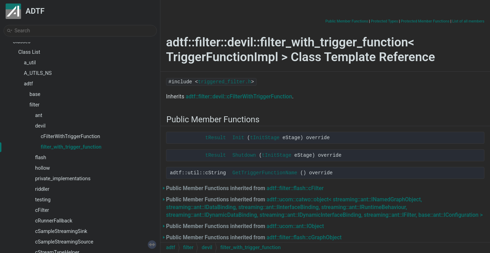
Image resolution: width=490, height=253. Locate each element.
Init (238, 138)
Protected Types (384, 21)
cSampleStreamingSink (61, 231)
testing (43, 200)
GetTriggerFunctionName (264, 173)
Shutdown (244, 155)
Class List (29, 52)
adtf (28, 84)
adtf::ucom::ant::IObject (295, 226)
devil (40, 126)
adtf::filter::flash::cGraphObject (304, 237)
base (34, 94)
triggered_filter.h (224, 82)
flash (40, 158)
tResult (215, 138)
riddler (42, 189)
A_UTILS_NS (38, 73)
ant (38, 115)
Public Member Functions (346, 21)
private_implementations (63, 179)
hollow (42, 168)
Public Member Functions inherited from (245, 188)
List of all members (468, 21)
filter (34, 105)
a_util (30, 63)
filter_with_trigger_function (71, 147)
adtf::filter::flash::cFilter (295, 188)
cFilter (42, 210)
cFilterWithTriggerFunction (70, 137)
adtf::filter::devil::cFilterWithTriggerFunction (239, 96)
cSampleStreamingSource (64, 242)
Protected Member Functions (425, 21)
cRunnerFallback (53, 221)
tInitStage (264, 138)
